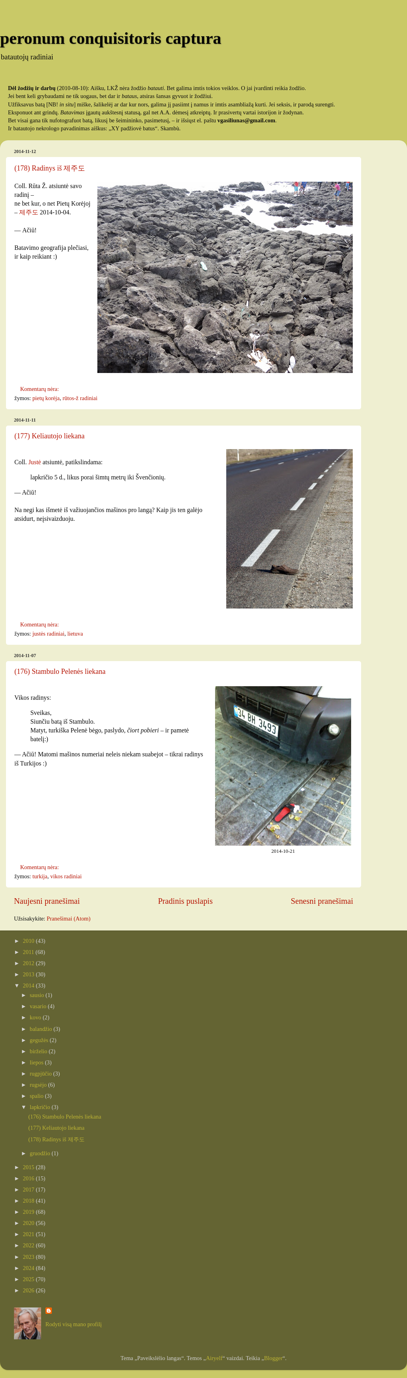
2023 (29, 1257)
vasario (39, 1006)
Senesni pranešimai (322, 901)
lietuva (75, 633)
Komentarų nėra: (40, 389)
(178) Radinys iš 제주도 (49, 168)
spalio (37, 1096)
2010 (29, 941)
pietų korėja (45, 398)
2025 (29, 1279)
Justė (34, 462)
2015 (29, 1167)
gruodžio (41, 1153)
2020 (29, 1223)
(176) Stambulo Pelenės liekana (59, 671)
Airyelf (214, 1358)
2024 (29, 1268)
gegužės (40, 1040)
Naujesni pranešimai (47, 901)
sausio (38, 995)
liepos (37, 1062)
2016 (29, 1178)
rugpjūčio (41, 1073)
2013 (29, 974)
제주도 (28, 212)
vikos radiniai (66, 876)
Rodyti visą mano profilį (73, 1324)
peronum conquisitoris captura (110, 38)
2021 (29, 1234)
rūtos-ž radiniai (80, 398)
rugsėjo (39, 1085)
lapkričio (41, 1107)
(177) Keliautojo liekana (49, 436)
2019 (29, 1212)
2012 (29, 963)
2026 (29, 1290)
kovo (36, 1017)
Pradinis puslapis (185, 901)
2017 (29, 1189)
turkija (39, 876)
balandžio (42, 1029)
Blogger (273, 1358)
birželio (39, 1051)
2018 (29, 1200)
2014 (29, 985)
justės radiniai (48, 633)
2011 (29, 952)
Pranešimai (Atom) (69, 918)
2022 (29, 1245)
